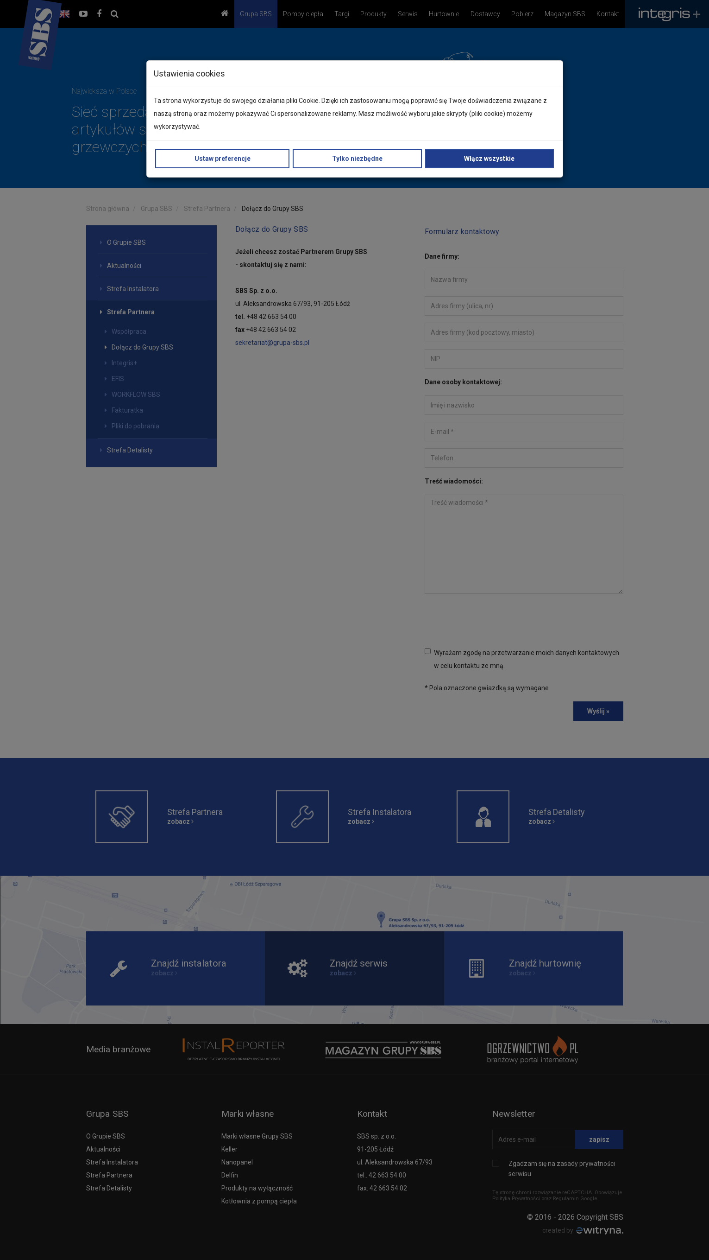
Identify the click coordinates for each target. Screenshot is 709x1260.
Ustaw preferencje (223, 158)
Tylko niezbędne (357, 158)
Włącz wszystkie (489, 158)
